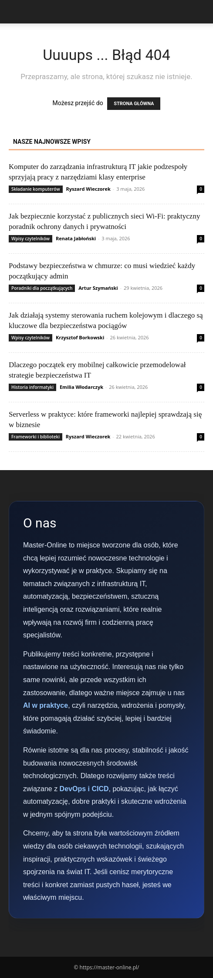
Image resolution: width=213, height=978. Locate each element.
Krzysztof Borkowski (80, 337)
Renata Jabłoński (76, 238)
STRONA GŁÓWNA (134, 103)
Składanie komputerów (35, 189)
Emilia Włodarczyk (81, 387)
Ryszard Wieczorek (88, 189)
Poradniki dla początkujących (41, 288)
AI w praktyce (45, 705)
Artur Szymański (98, 288)
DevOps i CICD (84, 788)
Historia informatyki (32, 387)
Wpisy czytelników (30, 238)
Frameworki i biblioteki (35, 437)
